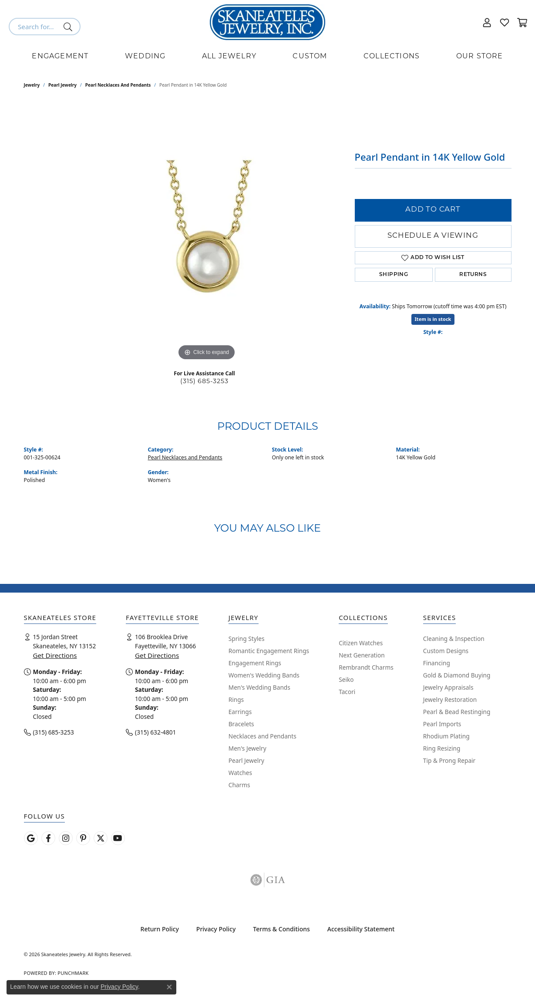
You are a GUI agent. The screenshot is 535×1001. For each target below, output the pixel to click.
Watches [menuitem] (240, 772)
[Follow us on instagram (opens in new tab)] (66, 838)
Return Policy (160, 929)
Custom (310, 56)
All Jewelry (229, 56)
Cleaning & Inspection (454, 638)
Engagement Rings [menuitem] (255, 663)
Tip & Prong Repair (449, 760)
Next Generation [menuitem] (362, 655)
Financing (436, 663)
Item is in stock (433, 319)
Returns (473, 274)
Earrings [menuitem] (240, 712)
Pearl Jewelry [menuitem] (246, 760)
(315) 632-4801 (155, 732)
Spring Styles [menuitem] (247, 638)
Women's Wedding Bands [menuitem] (264, 675)
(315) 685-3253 (204, 381)
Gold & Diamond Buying (457, 675)
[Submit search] (69, 26)
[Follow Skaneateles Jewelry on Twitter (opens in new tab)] (101, 838)
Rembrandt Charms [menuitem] (366, 667)
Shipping (393, 274)
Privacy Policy (216, 929)
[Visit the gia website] (267, 880)
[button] (487, 22)
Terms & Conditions (281, 929)
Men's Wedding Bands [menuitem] (259, 687)
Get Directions (55, 655)
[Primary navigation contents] (267, 56)
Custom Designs (445, 651)
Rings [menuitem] (236, 699)
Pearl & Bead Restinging (457, 712)
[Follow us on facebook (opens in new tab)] (48, 838)
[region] (206, 232)
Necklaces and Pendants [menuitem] (262, 736)
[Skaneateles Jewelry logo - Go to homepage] (267, 22)
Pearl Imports (442, 724)
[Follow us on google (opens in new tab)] (31, 838)
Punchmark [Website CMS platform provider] (72, 973)
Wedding (145, 56)
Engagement (60, 56)
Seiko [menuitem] (346, 679)
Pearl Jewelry (62, 85)
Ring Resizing (442, 748)
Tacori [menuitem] (347, 692)
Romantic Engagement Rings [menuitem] (269, 651)
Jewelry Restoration (450, 699)
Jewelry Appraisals (448, 687)
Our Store (479, 56)
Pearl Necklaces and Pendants (118, 85)
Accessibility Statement (361, 929)
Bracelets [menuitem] (241, 724)
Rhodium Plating (446, 736)
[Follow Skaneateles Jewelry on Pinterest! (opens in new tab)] (83, 838)
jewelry (32, 85)
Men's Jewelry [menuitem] (247, 748)
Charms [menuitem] (239, 785)
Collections (391, 56)
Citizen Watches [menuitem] (361, 643)
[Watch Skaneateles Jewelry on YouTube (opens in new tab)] (118, 838)
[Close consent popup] (169, 987)
